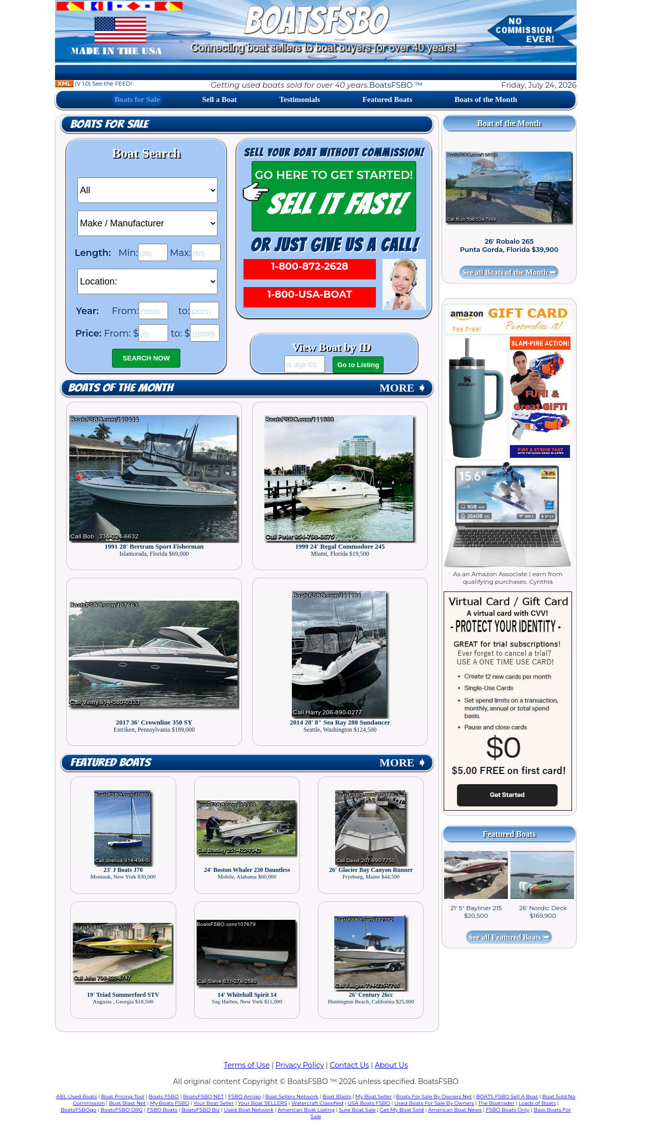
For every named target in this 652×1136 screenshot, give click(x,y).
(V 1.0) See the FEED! (93, 83)
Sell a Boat (219, 99)
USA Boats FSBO (369, 1103)
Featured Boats (388, 99)
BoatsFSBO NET (203, 1096)
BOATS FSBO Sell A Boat (507, 1096)
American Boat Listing (306, 1109)
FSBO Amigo (244, 1096)
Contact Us (349, 1065)
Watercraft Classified (317, 1103)
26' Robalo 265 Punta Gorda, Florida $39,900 (509, 245)
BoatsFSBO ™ (396, 85)
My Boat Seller (374, 1096)
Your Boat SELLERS (262, 1103)
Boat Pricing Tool (122, 1096)
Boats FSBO (164, 1096)
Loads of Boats (537, 1103)
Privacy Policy (300, 1065)
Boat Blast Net (127, 1103)
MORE (402, 387)
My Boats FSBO (169, 1103)
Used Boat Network (249, 1109)
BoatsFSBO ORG (121, 1109)
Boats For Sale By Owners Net (434, 1096)
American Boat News (454, 1109)
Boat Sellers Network (291, 1096)
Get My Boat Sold (402, 1109)
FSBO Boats (162, 1109)
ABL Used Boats (76, 1096)
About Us (391, 1065)
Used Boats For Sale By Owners (434, 1103)
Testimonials (299, 99)
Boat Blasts (336, 1096)
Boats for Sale (137, 99)
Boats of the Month (485, 99)
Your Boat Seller (214, 1103)
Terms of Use (246, 1065)
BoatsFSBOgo (78, 1109)
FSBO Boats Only (507, 1109)
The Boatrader (496, 1103)
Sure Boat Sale (357, 1109)
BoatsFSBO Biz (200, 1109)
